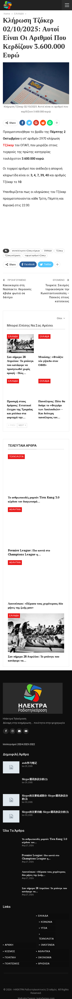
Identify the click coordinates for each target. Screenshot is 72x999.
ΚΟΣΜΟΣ (10, 951)
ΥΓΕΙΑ (44, 928)
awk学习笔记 (29, 763)
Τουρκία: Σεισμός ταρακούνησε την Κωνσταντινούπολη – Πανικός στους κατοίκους (55, 293)
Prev (11, 425)
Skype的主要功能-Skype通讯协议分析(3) (45, 812)
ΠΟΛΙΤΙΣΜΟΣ (12, 963)
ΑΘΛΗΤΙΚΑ (15, 509)
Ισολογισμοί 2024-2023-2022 (19, 744)
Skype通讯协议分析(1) (35, 779)
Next (22, 425)
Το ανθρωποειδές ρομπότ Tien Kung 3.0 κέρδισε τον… (44, 840)
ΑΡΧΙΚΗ (9, 944)
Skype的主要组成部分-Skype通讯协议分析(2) (45, 797)
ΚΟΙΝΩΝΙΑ (46, 921)
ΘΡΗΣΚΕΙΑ (44, 963)
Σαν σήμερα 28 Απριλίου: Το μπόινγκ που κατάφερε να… (44, 889)
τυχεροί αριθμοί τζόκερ (35, 255)
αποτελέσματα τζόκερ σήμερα (26, 251)
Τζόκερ (59, 251)
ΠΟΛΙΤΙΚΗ (10, 957)
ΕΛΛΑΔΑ (48, 251)
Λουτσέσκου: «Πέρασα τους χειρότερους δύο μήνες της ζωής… (43, 873)
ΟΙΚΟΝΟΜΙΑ (44, 957)
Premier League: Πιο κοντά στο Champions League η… (40, 856)
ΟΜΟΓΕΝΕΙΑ (48, 944)
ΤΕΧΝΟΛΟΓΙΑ (16, 456)
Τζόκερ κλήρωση (12, 255)
